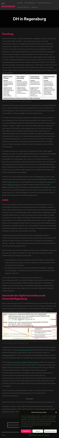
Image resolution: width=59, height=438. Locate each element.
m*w (24, 59)
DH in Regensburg (29, 3)
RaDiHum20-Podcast (14, 184)
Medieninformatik (7, 355)
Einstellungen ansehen (50, 431)
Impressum (40, 435)
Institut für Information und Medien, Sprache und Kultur (23, 362)
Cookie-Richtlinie (32, 435)
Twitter (41, 182)
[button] (56, 412)
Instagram (50, 182)
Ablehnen (37, 431)
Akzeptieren (26, 431)
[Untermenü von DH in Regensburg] (35, 2)
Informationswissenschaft (24, 350)
